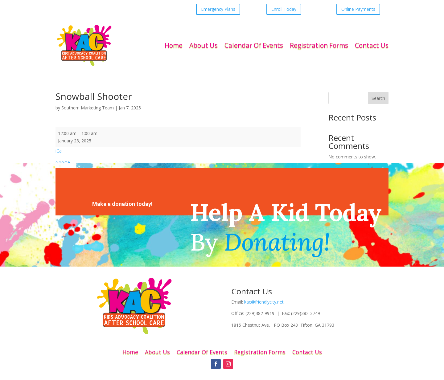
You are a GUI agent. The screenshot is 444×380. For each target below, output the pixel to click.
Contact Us (371, 45)
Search (378, 98)
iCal (59, 151)
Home (174, 45)
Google (63, 162)
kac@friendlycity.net (264, 302)
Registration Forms (319, 45)
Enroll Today (283, 9)
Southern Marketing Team (87, 108)
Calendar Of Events (253, 45)
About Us (203, 45)
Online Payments (358, 9)
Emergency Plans (218, 9)
